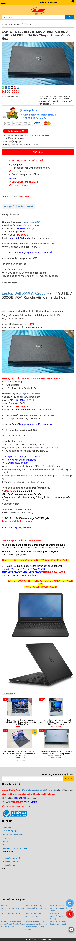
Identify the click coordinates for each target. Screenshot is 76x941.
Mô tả (30, 206)
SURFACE (54, 913)
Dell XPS (3, 905)
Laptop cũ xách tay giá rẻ (10, 921)
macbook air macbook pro (36, 924)
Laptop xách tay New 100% (36, 908)
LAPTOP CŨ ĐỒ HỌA (22, 24)
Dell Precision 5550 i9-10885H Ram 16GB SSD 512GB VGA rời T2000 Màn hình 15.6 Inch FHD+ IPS (20, 754)
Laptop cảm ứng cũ (58, 924)
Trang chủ (6, 24)
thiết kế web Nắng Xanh (42, 939)
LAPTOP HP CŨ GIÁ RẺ (10, 913)
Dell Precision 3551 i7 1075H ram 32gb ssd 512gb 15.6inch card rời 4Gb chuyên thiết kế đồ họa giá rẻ (20, 722)
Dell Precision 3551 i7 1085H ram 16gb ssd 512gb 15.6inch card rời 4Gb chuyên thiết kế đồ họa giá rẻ (56, 722)
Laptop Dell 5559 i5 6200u (24, 293)
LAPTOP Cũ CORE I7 (59, 921)
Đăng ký (68, 778)
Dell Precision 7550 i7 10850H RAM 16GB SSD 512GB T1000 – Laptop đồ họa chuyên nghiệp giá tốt (56, 754)
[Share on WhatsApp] (3, 87)
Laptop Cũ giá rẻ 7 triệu (35, 921)
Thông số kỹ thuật (13, 206)
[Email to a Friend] (12, 87)
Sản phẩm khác (10, 694)
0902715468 (52, 2)
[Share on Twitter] (9, 87)
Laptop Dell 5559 (30, 222)
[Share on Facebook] (6, 87)
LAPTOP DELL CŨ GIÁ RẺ (61, 905)
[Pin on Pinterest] (15, 87)
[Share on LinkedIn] (18, 87)
